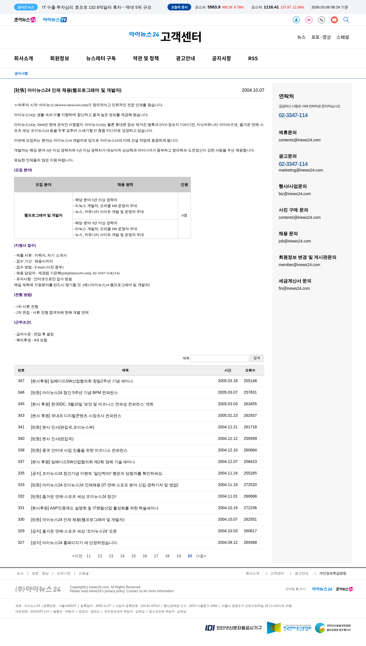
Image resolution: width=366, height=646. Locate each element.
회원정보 (59, 58)
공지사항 (221, 58)
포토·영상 (321, 37)
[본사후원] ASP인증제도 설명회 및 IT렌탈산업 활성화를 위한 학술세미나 (95, 508)
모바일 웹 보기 (295, 589)
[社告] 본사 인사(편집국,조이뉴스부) (62, 427)
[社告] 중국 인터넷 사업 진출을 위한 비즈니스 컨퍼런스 (79, 450)
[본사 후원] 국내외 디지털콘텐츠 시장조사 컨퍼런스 (76, 415)
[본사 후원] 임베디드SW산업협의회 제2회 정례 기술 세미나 (83, 462)
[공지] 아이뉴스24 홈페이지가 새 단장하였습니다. (74, 542)
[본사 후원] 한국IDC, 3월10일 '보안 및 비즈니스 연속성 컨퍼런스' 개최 (92, 404)
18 (167, 556)
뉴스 (301, 37)
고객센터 (277, 573)
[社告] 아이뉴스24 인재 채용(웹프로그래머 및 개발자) (77, 519)
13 (111, 556)
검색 (256, 358)
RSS (253, 58)
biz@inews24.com (295, 193)
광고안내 (185, 58)
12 (100, 556)
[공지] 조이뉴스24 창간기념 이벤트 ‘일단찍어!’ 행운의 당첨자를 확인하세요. (97, 473)
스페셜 (342, 37)
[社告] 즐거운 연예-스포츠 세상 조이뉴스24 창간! (73, 496)
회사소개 (23, 58)
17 (156, 556)
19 (179, 556)
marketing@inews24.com (301, 170)
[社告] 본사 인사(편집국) (52, 438)
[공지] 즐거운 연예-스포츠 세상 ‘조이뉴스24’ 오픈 (74, 531)
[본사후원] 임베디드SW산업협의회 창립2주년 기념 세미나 (82, 381)
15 (133, 556)
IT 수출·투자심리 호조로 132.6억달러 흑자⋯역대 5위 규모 (96, 7)
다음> (201, 556)
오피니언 (63, 573)
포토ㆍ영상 (40, 573)
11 (88, 556)
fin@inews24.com (294, 288)
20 (190, 556)
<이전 (77, 556)
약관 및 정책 (146, 58)
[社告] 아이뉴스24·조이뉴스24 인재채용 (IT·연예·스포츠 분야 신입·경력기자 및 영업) (104, 485)
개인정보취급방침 (332, 573)
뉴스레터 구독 (101, 58)
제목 (215, 358)
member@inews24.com (299, 264)
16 (145, 556)
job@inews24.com (295, 241)
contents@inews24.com (300, 139)
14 (122, 556)
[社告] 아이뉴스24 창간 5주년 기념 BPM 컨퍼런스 (74, 392)
